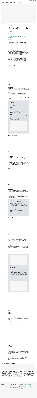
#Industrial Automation (21, 36)
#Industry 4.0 (10, 37)
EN (35, 2)
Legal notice (29, 384)
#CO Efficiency (10, 36)
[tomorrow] (3, 0)
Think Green (11, 2)
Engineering (6, 2)
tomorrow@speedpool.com (22, 386)
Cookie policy (29, 386)
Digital (15, 2)
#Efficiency (15, 36)
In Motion (2, 2)
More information (12, 213)
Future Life (19, 2)
